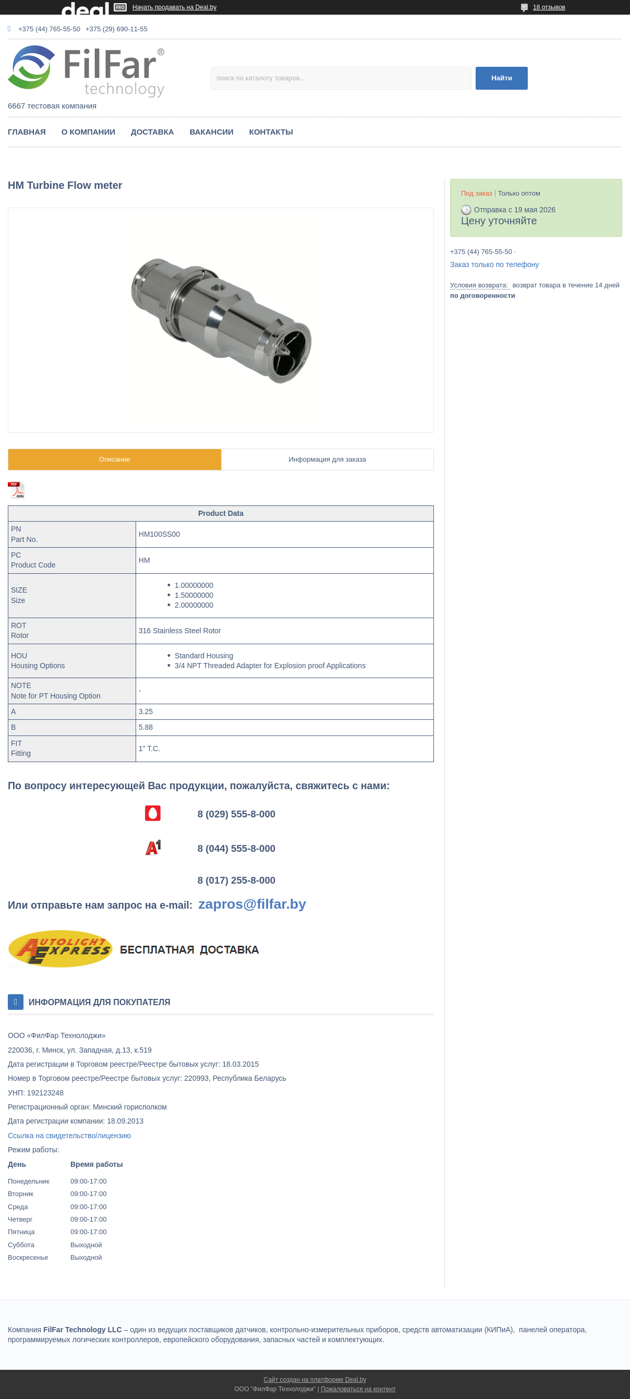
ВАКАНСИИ (212, 132)
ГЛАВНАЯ (27, 132)
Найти (501, 78)
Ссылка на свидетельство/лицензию (69, 1135)
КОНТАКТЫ (271, 132)
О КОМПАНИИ (88, 132)
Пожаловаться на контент (358, 1389)
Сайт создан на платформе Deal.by (315, 1379)
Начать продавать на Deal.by (174, 7)
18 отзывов (549, 7)
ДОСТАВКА (152, 132)
